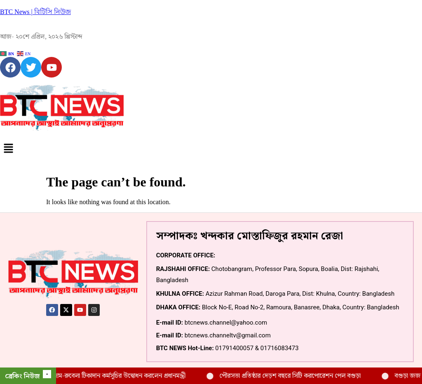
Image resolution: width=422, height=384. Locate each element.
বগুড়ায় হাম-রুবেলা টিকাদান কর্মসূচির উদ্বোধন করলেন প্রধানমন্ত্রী (118, 376)
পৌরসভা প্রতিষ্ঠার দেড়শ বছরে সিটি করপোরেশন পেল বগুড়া (297, 376)
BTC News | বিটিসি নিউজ (35, 11)
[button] (211, 149)
